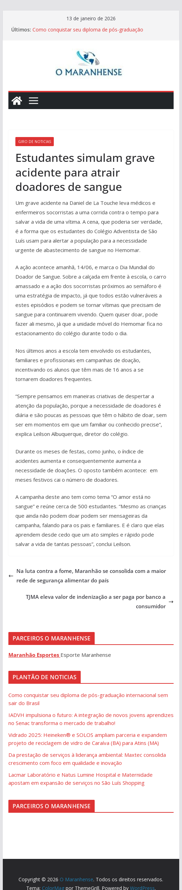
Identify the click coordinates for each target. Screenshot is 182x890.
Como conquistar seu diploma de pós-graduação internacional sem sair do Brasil (87, 33)
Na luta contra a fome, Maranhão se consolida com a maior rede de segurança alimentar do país (87, 575)
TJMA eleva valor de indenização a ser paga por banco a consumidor (100, 601)
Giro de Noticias (34, 141)
